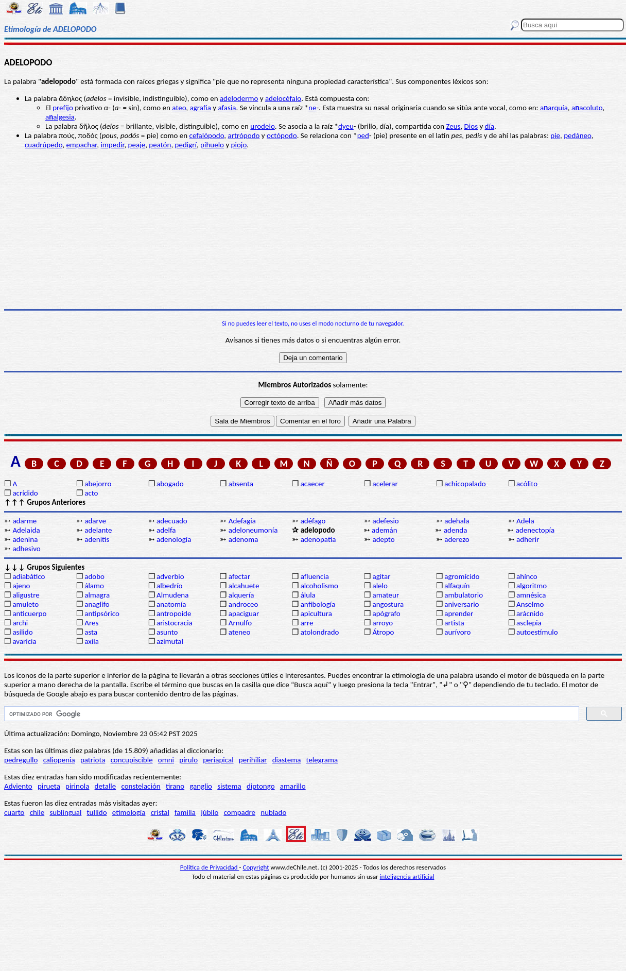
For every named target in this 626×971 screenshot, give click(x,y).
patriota (93, 759)
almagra (97, 595)
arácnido (530, 613)
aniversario (461, 604)
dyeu (346, 126)
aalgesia (60, 117)
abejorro (97, 483)
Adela (525, 520)
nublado (273, 812)
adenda (455, 530)
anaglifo (96, 604)
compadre (240, 812)
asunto (167, 632)
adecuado (171, 520)
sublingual (65, 812)
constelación (140, 786)
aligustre (25, 595)
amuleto (25, 604)
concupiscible (132, 759)
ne (312, 107)
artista (454, 622)
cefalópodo (206, 135)
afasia (227, 107)
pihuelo (212, 144)
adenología (173, 539)
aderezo (456, 539)
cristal (160, 812)
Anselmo (530, 604)
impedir (112, 144)
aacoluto (586, 107)
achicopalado (464, 483)
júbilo (209, 812)
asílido (22, 632)
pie (555, 135)
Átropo (383, 632)
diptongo (261, 786)
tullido (97, 812)
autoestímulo (537, 632)
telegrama (322, 759)
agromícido (461, 576)
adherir (527, 539)
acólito (526, 483)
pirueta (49, 786)
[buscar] (290, 714)
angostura (388, 604)
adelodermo (239, 98)
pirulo (188, 759)
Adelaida (26, 530)
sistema (229, 786)
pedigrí (186, 144)
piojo (239, 144)
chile (37, 812)
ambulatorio (463, 595)
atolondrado (320, 632)
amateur (385, 595)
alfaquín (457, 585)
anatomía (171, 604)
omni (166, 759)
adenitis (96, 539)
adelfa (166, 530)
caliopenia (59, 759)
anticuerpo (29, 613)
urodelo (262, 126)
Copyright (256, 867)
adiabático (28, 576)
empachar (81, 144)
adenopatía (318, 539)
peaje (137, 144)
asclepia (529, 622)
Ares (91, 622)
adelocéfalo (283, 98)
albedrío (169, 585)
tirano (175, 786)
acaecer (313, 483)
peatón (160, 144)
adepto (383, 539)
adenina (25, 539)
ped (363, 135)
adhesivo (26, 548)
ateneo (240, 632)
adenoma (243, 539)
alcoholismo (319, 585)
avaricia (24, 641)
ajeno (21, 585)
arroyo (382, 622)
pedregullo (21, 759)
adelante (98, 530)
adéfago (313, 520)
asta (90, 632)
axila (91, 641)
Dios (471, 126)
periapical (218, 759)
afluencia (315, 576)
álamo (94, 585)
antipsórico (101, 613)
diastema (286, 759)
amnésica (531, 595)
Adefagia (242, 520)
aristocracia (174, 622)
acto (91, 493)
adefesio (385, 520)
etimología (129, 812)
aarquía (554, 107)
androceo (243, 604)
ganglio (200, 786)
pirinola (77, 786)
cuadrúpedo (43, 144)
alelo (379, 585)
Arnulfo (240, 622)
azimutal (169, 641)
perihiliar (253, 759)
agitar (381, 576)
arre (307, 622)
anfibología (318, 604)
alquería (241, 595)
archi (20, 622)
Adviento (18, 786)
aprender (458, 613)
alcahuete (244, 585)
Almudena (172, 595)
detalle (105, 786)
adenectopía (535, 530)
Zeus (453, 126)
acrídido (25, 493)
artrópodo (244, 135)
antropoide (173, 613)
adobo (94, 576)
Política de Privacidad (209, 867)
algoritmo (531, 585)
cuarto (14, 812)
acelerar (384, 483)
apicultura (316, 613)
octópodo (282, 135)
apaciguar (244, 613)
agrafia (200, 107)
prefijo (63, 107)
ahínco (526, 576)
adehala (456, 520)
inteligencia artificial (407, 876)
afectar (239, 576)
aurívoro (457, 632)
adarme (24, 520)
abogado (170, 483)
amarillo (293, 786)
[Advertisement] (313, 229)
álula (308, 595)
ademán (384, 530)
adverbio (170, 576)
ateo (179, 107)
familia (185, 812)
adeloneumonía (253, 530)
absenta (241, 483)
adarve (95, 520)
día (490, 126)
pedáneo (577, 135)
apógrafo (386, 613)
